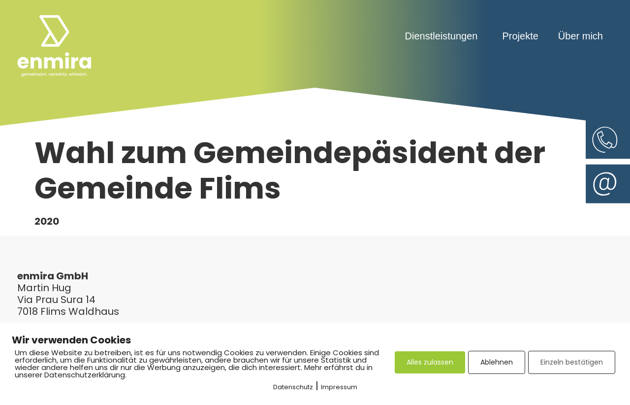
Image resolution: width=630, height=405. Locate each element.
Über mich (580, 36)
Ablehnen (496, 362)
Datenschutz (293, 387)
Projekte (520, 36)
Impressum (339, 387)
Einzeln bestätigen (571, 362)
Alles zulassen (430, 362)
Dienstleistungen (444, 36)
